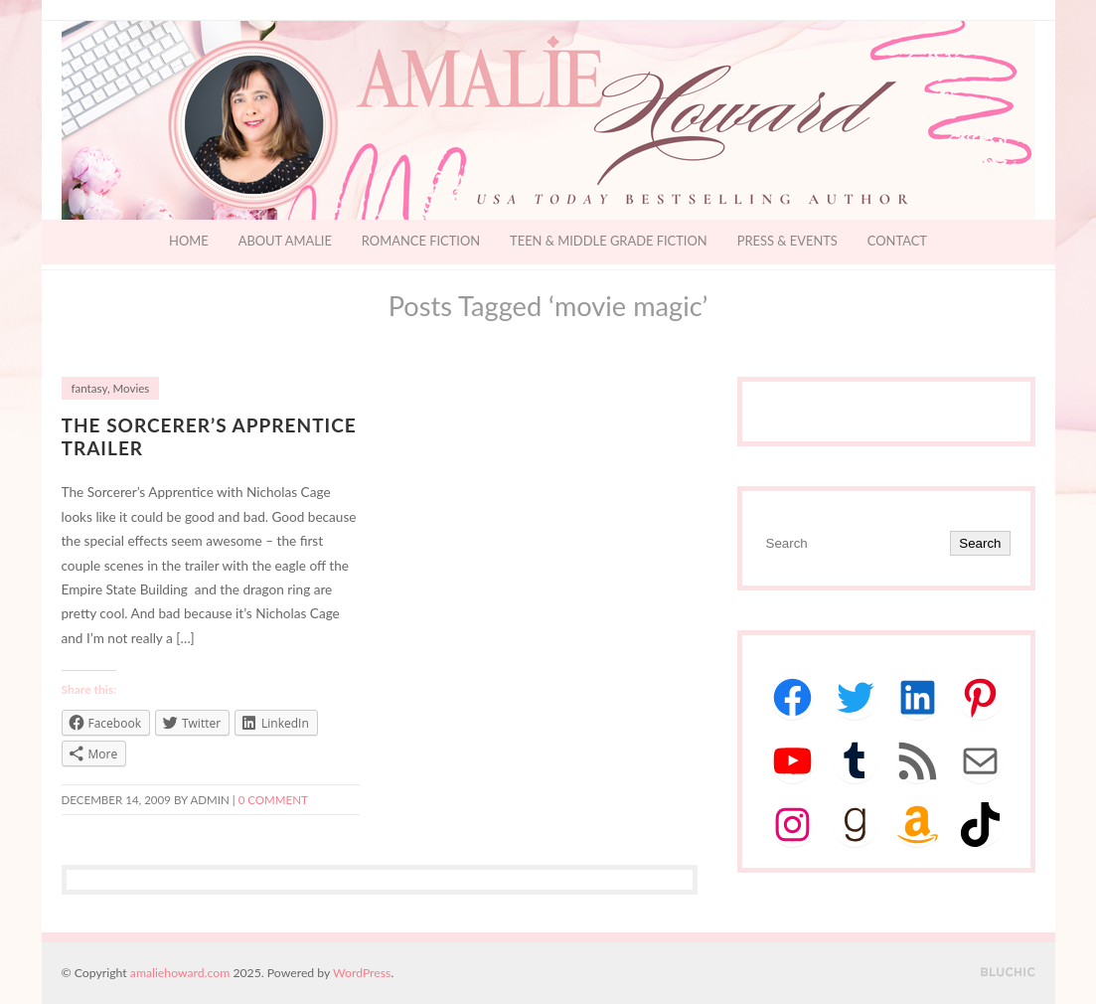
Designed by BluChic (1008, 972)
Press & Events (787, 241)
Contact (897, 241)
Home (189, 241)
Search (980, 543)
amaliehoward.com (180, 972)
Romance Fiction (421, 241)
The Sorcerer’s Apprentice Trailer (209, 436)
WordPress (362, 972)
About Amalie (285, 241)
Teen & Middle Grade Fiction (608, 241)
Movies (131, 388)
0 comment (273, 799)
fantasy (89, 388)
